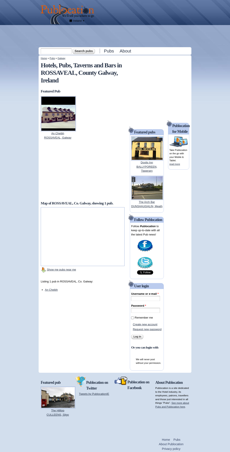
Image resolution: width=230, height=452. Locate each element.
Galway (61, 58)
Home (44, 58)
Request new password (147, 329)
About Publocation (171, 444)
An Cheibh (51, 289)
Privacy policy (171, 449)
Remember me (144, 317)
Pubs (109, 50)
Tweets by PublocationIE (94, 393)
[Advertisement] (115, 35)
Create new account (145, 324)
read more (174, 164)
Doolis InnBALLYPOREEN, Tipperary (146, 166)
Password (138, 305)
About (125, 50)
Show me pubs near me (61, 269)
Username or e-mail (144, 293)
